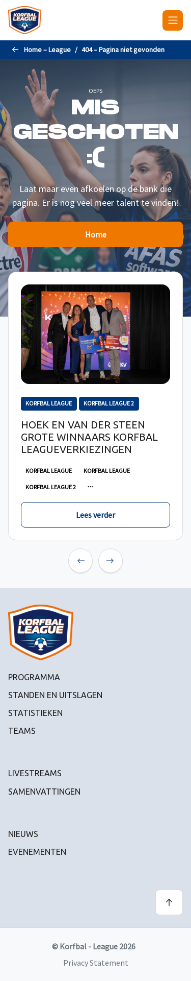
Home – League (47, 49)
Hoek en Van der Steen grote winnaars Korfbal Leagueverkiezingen (89, 437)
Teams (22, 730)
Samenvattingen (44, 791)
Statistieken (35, 712)
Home (95, 234)
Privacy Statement (95, 963)
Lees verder (95, 515)
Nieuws (23, 834)
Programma (34, 677)
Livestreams (35, 773)
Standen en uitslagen (55, 695)
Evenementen (37, 851)
